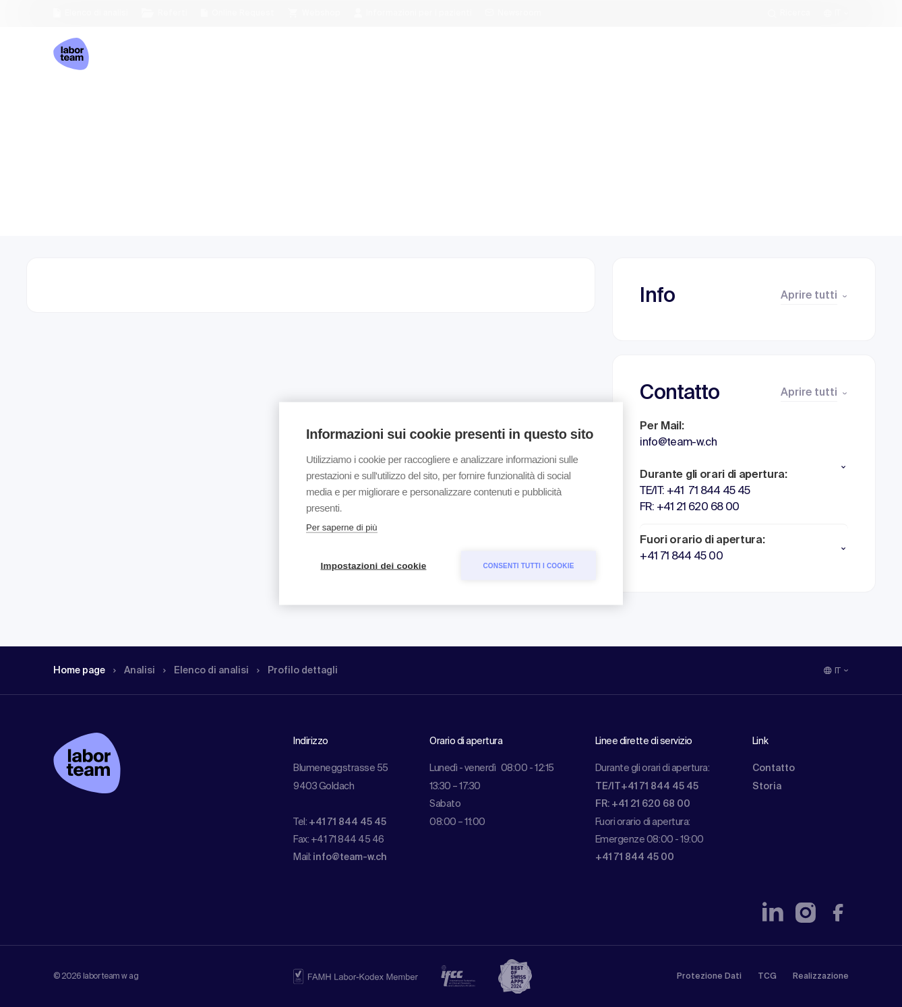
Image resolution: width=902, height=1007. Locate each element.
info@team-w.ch (350, 857)
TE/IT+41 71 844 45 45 (646, 786)
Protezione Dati (709, 977)
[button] (744, 467)
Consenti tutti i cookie (528, 565)
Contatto (773, 768)
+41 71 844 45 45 (347, 822)
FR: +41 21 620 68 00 (642, 804)
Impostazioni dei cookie (374, 566)
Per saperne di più (342, 527)
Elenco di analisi (221, 104)
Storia (766, 786)
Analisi (143, 104)
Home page (83, 104)
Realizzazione (821, 977)
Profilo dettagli (320, 104)
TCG (767, 977)
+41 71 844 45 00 (634, 857)
